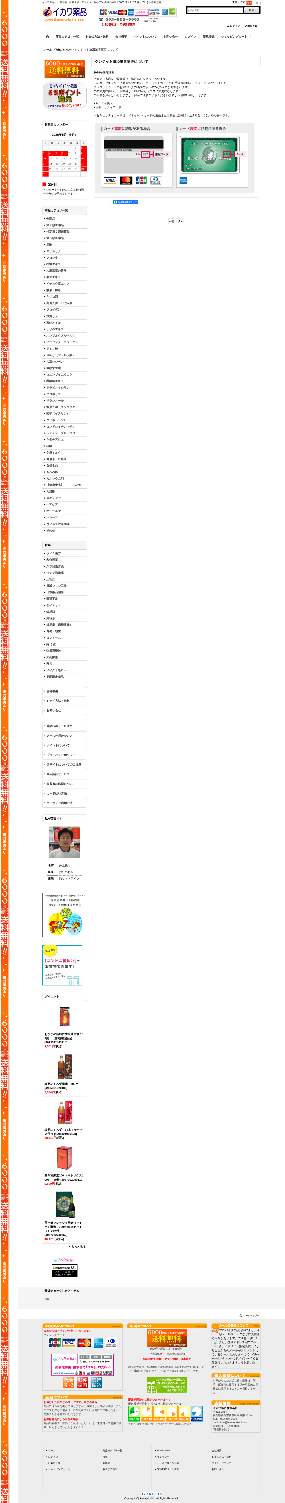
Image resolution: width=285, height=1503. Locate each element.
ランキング (163, 1456)
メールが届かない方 (60, 735)
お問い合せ (54, 710)
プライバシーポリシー (61, 755)
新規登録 (252, 25)
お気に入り (54, 1463)
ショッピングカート (59, 1469)
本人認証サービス (58, 774)
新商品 (106, 1463)
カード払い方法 (57, 793)
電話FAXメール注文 (59, 726)
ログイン (235, 25)
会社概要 (52, 691)
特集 (105, 1456)
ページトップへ (251, 1315)
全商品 (50, 218)
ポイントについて (58, 745)
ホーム (51, 1450)
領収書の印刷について (61, 784)
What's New (163, 1450)
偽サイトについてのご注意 (64, 764)
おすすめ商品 (110, 1469)
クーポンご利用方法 (60, 803)
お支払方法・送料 (58, 701)
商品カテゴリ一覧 (112, 1450)
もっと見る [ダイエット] (78, 1246)
